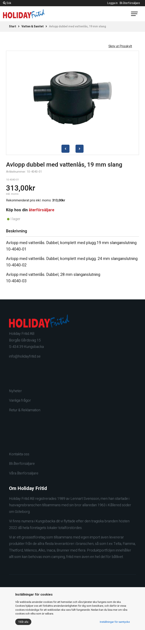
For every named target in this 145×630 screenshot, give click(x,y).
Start (12, 26)
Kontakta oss (19, 454)
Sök (7, 3)
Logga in (112, 3)
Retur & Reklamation (24, 410)
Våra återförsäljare (23, 473)
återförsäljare (41, 210)
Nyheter (15, 391)
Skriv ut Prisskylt (120, 46)
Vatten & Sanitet (32, 26)
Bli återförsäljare (130, 3)
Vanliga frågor (20, 400)
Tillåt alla (23, 622)
